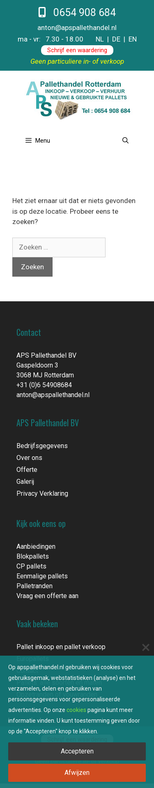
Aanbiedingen (35, 546)
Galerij (25, 481)
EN (133, 39)
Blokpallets (32, 556)
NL (100, 39)
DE (116, 39)
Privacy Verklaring (42, 493)
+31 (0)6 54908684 (44, 385)
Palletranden (34, 586)
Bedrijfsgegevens (42, 446)
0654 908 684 (77, 12)
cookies (76, 710)
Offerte (26, 470)
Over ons (29, 458)
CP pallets (31, 566)
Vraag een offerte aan (47, 596)
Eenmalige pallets (42, 576)
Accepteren (77, 751)
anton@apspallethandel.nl (77, 27)
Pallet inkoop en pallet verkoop (61, 647)
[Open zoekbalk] (125, 140)
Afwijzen (77, 772)
